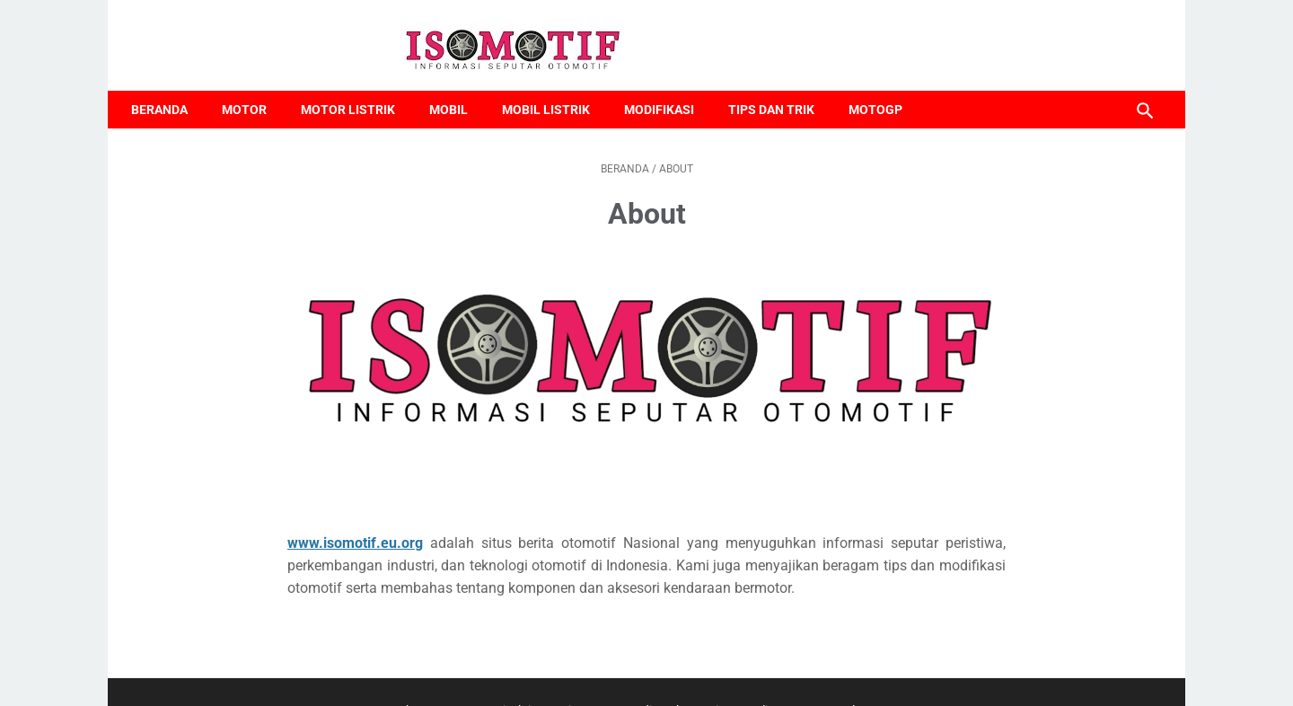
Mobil (457, 87)
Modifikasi (668, 87)
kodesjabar (662, 695)
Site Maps (588, 675)
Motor (253, 87)
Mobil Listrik (555, 87)
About (415, 675)
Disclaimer (523, 675)
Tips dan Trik (780, 87)
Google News (858, 675)
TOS (801, 675)
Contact (463, 675)
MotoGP (884, 87)
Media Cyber (659, 675)
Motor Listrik (357, 87)
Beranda (168, 87)
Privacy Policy (741, 675)
